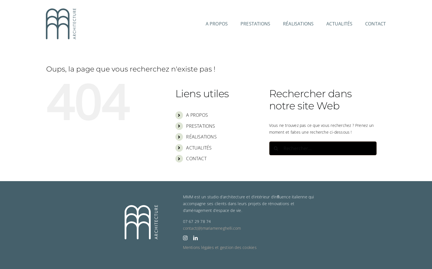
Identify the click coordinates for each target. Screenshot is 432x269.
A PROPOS (197, 115)
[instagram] (185, 238)
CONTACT (196, 158)
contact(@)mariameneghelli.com (212, 228)
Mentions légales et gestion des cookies (220, 247)
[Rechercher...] (323, 148)
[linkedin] (195, 238)
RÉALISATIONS (201, 137)
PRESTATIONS (200, 126)
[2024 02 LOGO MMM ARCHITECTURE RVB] (61, 10)
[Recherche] (276, 148)
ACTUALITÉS (199, 148)
